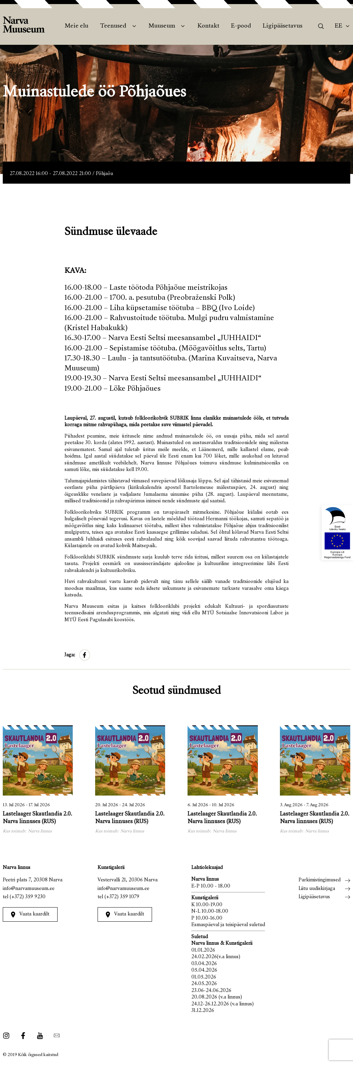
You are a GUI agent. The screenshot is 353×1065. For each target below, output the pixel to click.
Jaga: (69, 655)
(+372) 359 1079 (121, 897)
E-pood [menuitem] (241, 26)
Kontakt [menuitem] (208, 26)
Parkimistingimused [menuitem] (320, 880)
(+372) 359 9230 (28, 897)
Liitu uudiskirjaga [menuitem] (317, 889)
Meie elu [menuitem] (76, 26)
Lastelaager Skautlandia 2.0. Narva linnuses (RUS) (37, 818)
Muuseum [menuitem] (162, 26)
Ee (338, 26)
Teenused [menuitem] (113, 26)
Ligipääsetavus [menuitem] (282, 26)
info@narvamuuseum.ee (28, 889)
